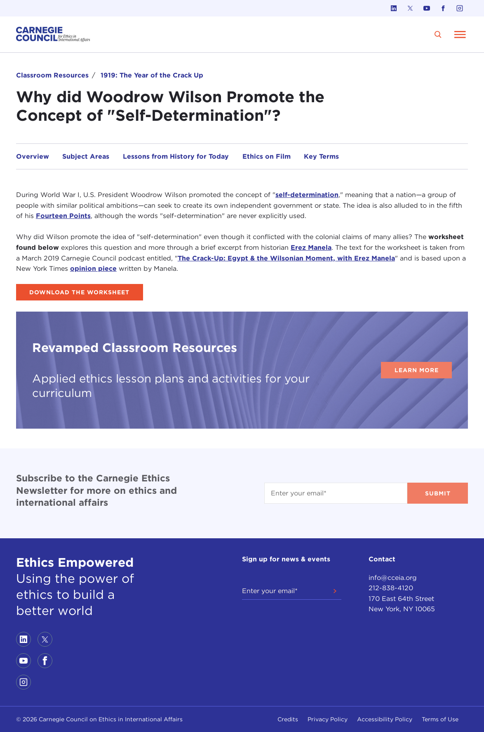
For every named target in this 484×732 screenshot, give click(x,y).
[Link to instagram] (459, 8)
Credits (287, 719)
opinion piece (93, 268)
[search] (438, 34)
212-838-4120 (391, 588)
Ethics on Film (266, 156)
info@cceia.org (393, 578)
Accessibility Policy (384, 719)
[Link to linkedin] (393, 8)
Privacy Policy (328, 719)
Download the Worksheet (79, 292)
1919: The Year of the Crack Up (152, 75)
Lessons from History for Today (176, 156)
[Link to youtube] (426, 8)
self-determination (306, 195)
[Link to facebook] (443, 8)
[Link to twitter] (410, 8)
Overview (32, 156)
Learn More (417, 370)
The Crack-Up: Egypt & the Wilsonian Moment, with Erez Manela (286, 258)
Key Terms (321, 156)
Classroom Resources (52, 75)
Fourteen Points (63, 216)
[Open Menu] (460, 34)
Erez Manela (311, 247)
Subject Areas (85, 156)
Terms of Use (440, 719)
